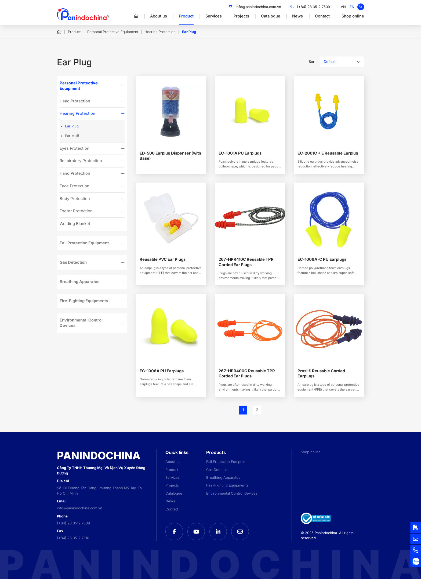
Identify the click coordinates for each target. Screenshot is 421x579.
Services (213, 16)
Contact (322, 16)
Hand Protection (75, 173)
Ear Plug (72, 126)
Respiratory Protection (81, 160)
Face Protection (74, 186)
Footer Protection (76, 211)
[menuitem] (343, 7)
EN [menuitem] (352, 7)
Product (186, 16)
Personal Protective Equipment (112, 32)
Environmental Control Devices (81, 323)
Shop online (353, 16)
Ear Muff (72, 136)
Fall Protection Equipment (84, 243)
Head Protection (75, 101)
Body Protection (75, 198)
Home (59, 32)
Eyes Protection (74, 148)
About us (158, 16)
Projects (241, 16)
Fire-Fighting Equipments (84, 300)
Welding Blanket (75, 223)
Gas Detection (73, 262)
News (297, 16)
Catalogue (270, 16)
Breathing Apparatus (79, 281)
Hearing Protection (160, 32)
